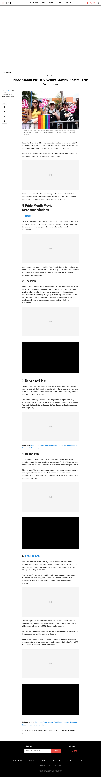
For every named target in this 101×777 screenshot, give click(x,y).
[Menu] (3, 3)
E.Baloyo (6, 90)
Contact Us (56, 765)
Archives (84, 761)
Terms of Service (45, 771)
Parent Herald (7, 72)
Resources (50, 75)
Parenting (34, 3)
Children (59, 3)
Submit (56, 751)
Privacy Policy (56, 771)
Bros (28, 215)
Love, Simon (32, 556)
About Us (44, 765)
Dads (51, 3)
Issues (68, 3)
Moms (43, 3)
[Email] (4, 121)
